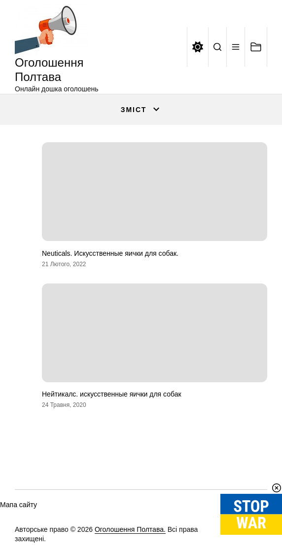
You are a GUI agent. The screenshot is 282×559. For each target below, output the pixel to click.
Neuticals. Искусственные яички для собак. (110, 253)
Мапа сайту (18, 505)
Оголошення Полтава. (130, 529)
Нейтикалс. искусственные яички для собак (111, 394)
